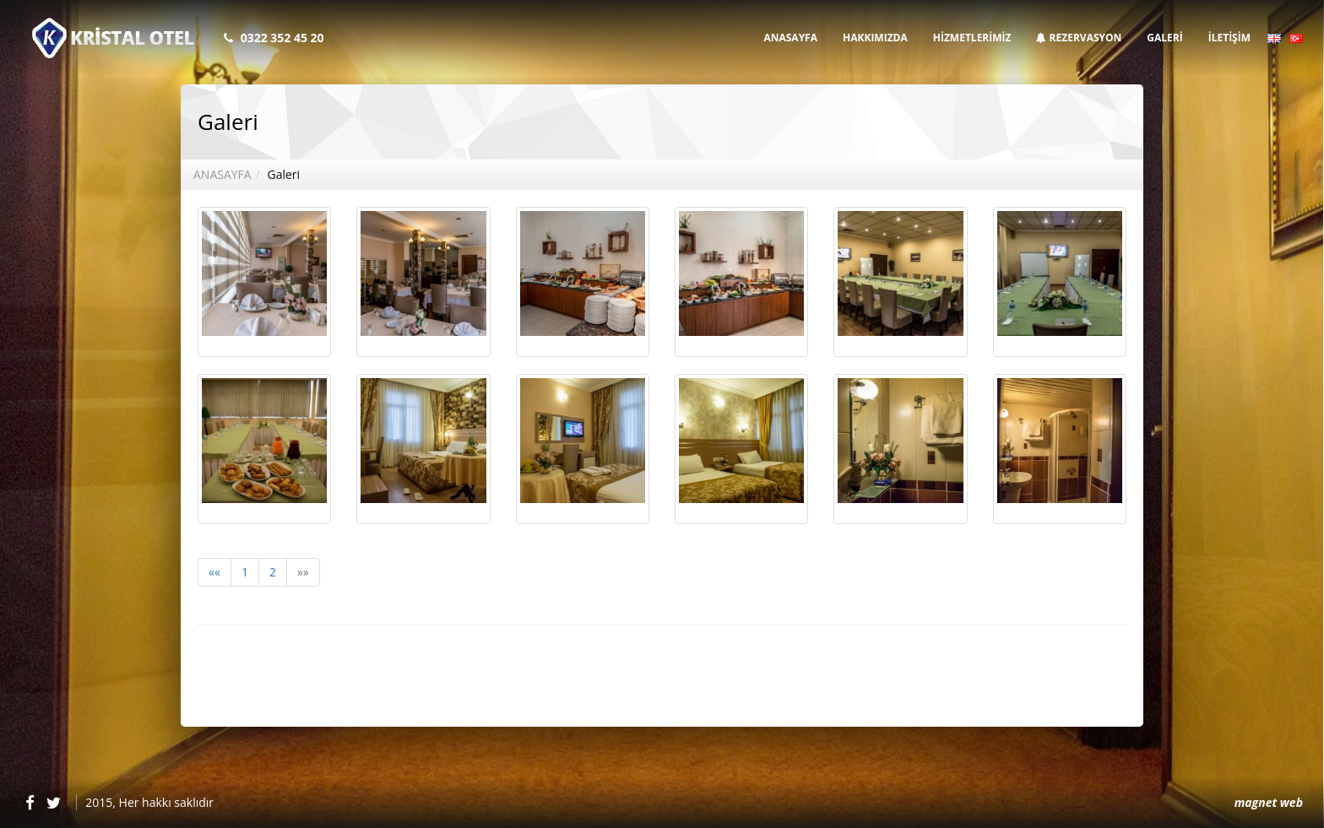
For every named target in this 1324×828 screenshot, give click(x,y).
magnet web (1268, 802)
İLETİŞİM (1229, 37)
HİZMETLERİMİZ (972, 37)
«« (214, 572)
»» (303, 572)
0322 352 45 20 (282, 38)
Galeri (283, 174)
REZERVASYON (1078, 37)
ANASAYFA (790, 37)
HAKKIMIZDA (875, 37)
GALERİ (1164, 37)
